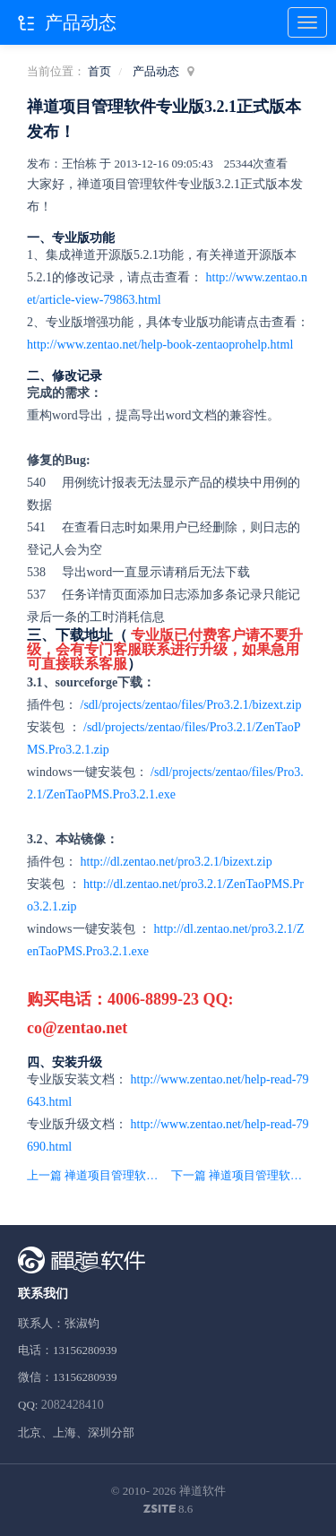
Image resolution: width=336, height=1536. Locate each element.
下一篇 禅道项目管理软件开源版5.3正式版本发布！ (240, 1175)
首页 (99, 71)
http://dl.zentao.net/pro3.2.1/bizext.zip (176, 861)
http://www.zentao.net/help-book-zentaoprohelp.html (160, 344)
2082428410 (72, 1404)
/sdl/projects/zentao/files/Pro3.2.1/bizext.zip (191, 705)
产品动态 (156, 71)
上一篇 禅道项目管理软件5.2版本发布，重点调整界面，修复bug (96, 1175)
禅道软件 (202, 1490)
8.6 (168, 1510)
